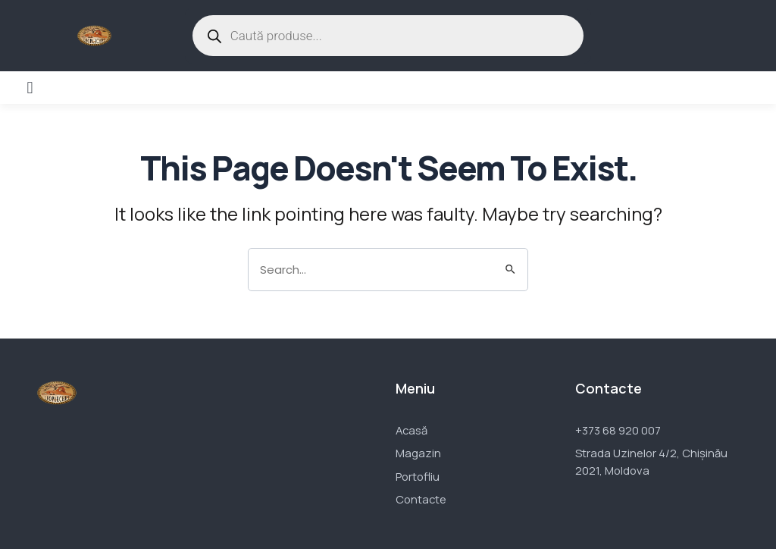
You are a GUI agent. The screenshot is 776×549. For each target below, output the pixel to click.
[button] (30, 87)
